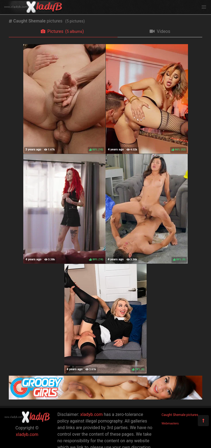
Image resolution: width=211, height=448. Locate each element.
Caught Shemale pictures (180, 415)
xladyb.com (27, 434)
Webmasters (170, 423)
